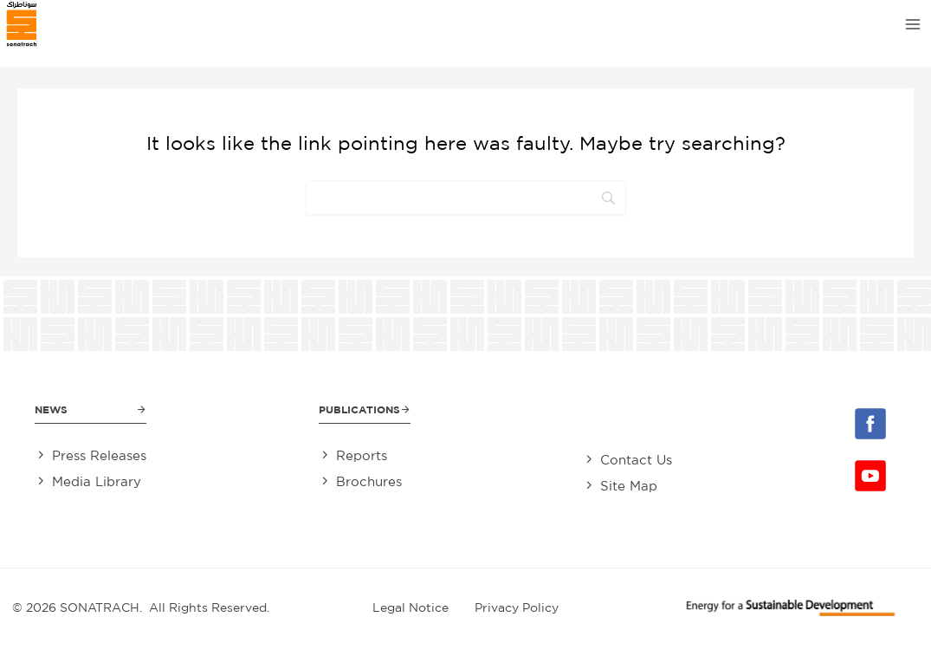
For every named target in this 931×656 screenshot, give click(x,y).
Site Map (628, 485)
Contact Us (636, 459)
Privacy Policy (517, 607)
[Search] (466, 197)
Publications (359, 409)
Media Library (96, 481)
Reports (361, 455)
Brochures (369, 481)
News (51, 409)
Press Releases (99, 455)
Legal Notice (410, 607)
